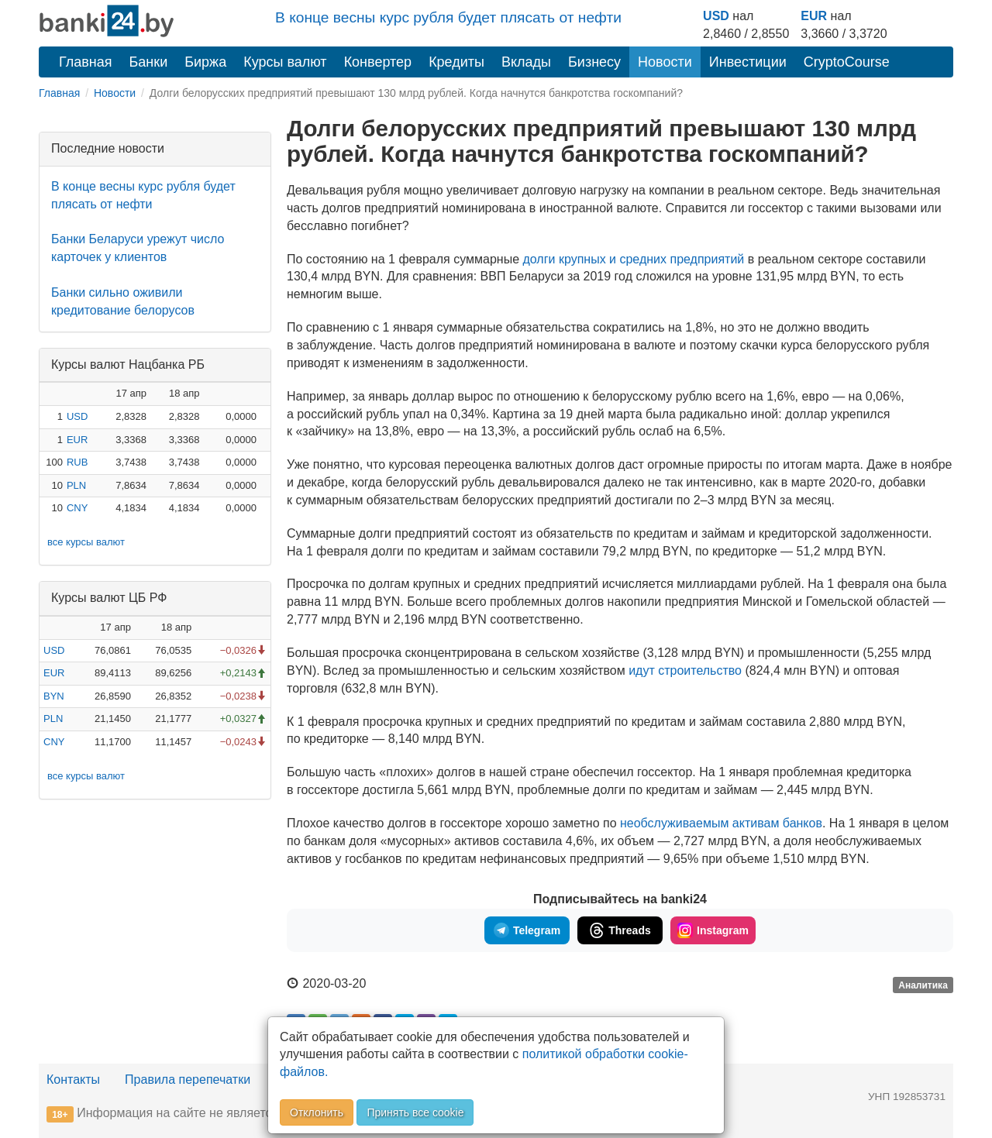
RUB (77, 462)
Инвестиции (748, 62)
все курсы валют (86, 542)
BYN (53, 696)
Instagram (713, 930)
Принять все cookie (415, 1112)
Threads (619, 930)
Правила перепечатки (187, 1079)
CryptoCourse (847, 62)
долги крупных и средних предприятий (634, 259)
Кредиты (456, 62)
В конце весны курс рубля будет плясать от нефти (448, 17)
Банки (148, 62)
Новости (665, 62)
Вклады (526, 62)
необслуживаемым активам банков (721, 823)
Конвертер (378, 62)
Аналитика (923, 984)
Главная (85, 62)
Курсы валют (284, 62)
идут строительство (685, 670)
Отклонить (316, 1112)
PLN (76, 485)
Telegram (527, 930)
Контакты (73, 1079)
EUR (814, 15)
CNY (77, 508)
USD (716, 15)
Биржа (205, 62)
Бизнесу (594, 62)
